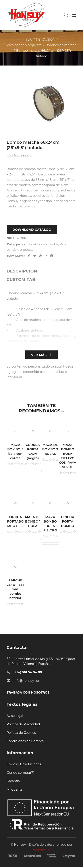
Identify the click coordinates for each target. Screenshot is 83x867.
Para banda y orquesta (24, 45)
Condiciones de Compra (25, 741)
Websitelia (41, 850)
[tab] (22, 271)
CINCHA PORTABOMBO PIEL (15, 521)
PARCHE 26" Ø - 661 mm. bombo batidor (15, 589)
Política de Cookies (21, 733)
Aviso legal (15, 716)
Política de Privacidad (23, 724)
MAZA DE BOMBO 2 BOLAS (50, 449)
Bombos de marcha (61, 45)
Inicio (28, 40)
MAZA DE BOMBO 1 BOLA (33, 521)
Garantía (13, 781)
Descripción (22, 271)
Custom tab (21, 279)
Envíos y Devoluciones (24, 764)
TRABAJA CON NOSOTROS (28, 692)
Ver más (38, 355)
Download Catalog (31, 230)
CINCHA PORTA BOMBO (67, 521)
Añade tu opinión (20, 155)
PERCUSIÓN (45, 40)
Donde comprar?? (21, 773)
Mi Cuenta (14, 789)
